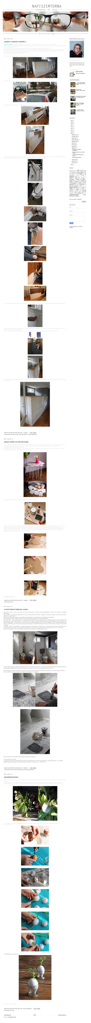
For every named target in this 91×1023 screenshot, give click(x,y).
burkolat (70, 178)
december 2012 (75, 134)
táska (72, 193)
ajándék (81, 174)
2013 (72, 131)
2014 (72, 130)
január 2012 (74, 162)
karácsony (81, 184)
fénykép (70, 181)
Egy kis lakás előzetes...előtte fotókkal (80, 90)
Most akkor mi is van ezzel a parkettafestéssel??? (81, 97)
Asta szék (71, 170)
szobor (73, 192)
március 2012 (74, 159)
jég (77, 184)
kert (70, 185)
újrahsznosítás (31, 769)
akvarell (77, 175)
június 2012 (74, 144)
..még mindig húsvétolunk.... (11, 777)
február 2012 (74, 161)
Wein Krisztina (80, 71)
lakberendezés (23, 434)
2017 (72, 125)
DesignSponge (73, 171)
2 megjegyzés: (25, 432)
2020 (72, 120)
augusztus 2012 (75, 141)
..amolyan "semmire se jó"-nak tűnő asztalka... (16, 442)
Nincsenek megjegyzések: (27, 1008)
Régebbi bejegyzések (62, 1015)
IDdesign (81, 171)
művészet (71, 189)
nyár (83, 189)
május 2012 (74, 146)
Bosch (75, 170)
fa (78, 180)
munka (70, 188)
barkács (8, 434)
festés (82, 180)
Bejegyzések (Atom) (12, 1017)
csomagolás (71, 179)
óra (84, 193)
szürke (79, 192)
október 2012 (74, 138)
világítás (79, 193)
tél (75, 193)
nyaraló (77, 189)
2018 (72, 123)
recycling (29, 434)
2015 (72, 128)
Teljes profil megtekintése (80, 73)
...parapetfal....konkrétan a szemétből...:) (15, 42)
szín (75, 192)
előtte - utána (18, 434)
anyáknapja (83, 175)
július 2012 (74, 143)
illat (84, 183)
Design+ (84, 170)
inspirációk (71, 184)
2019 (72, 122)
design (13, 434)
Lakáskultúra (80, 173)
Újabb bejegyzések (7, 1015)
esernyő (76, 180)
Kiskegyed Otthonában (20, 1003)
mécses (77, 188)
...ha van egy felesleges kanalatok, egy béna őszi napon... (80, 83)
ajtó (77, 174)
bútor (11, 434)
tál (85, 192)
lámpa (83, 187)
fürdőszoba (18, 769)
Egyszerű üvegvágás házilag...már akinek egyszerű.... (80, 104)
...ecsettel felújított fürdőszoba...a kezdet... (16, 609)
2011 (72, 164)
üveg (76, 196)
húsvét (13, 1010)
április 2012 (74, 147)
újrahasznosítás (34, 434)
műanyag (82, 188)
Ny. (27, 434)
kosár (81, 185)
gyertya (84, 181)
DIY (15, 434)
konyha (75, 185)
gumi (81, 181)
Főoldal (34, 1015)
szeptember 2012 (75, 139)
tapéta (83, 192)
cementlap (82, 178)
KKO (73, 173)
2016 (72, 126)
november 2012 (75, 136)
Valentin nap (73, 174)
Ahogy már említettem (8, 44)
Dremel (77, 171)
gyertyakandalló (73, 183)
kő (84, 185)
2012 (72, 133)
